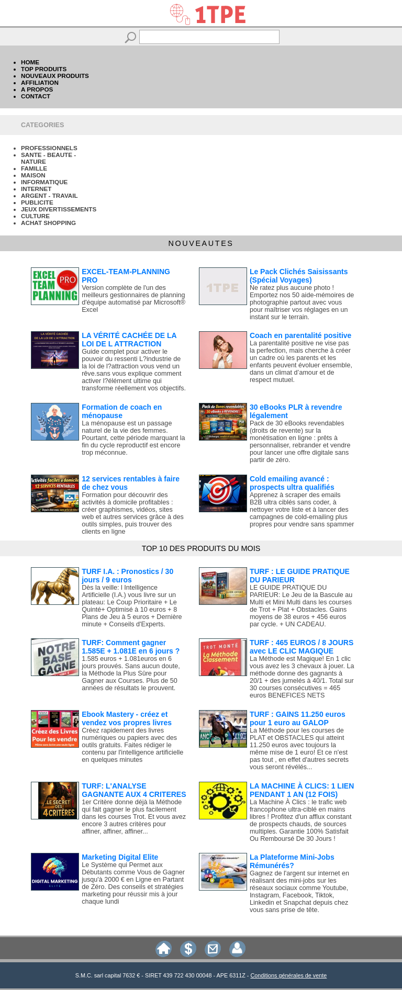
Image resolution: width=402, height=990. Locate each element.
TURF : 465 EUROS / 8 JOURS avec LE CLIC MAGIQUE (301, 646)
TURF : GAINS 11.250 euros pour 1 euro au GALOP (297, 718)
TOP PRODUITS (43, 68)
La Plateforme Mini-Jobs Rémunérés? (292, 861)
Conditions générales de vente (288, 975)
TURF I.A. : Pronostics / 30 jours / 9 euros (127, 575)
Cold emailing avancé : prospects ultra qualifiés (292, 483)
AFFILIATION (40, 82)
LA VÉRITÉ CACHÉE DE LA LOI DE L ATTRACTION (129, 339)
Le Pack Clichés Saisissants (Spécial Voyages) (299, 275)
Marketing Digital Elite (120, 857)
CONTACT (35, 96)
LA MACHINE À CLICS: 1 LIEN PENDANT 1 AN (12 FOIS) (302, 790)
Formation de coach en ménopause (122, 411)
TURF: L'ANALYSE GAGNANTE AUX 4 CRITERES (134, 790)
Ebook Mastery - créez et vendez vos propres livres (127, 718)
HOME (30, 62)
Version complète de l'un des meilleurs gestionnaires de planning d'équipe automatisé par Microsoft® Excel (133, 298)
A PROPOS (37, 89)
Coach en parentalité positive (301, 335)
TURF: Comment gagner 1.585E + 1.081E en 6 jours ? (131, 646)
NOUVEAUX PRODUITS (55, 75)
